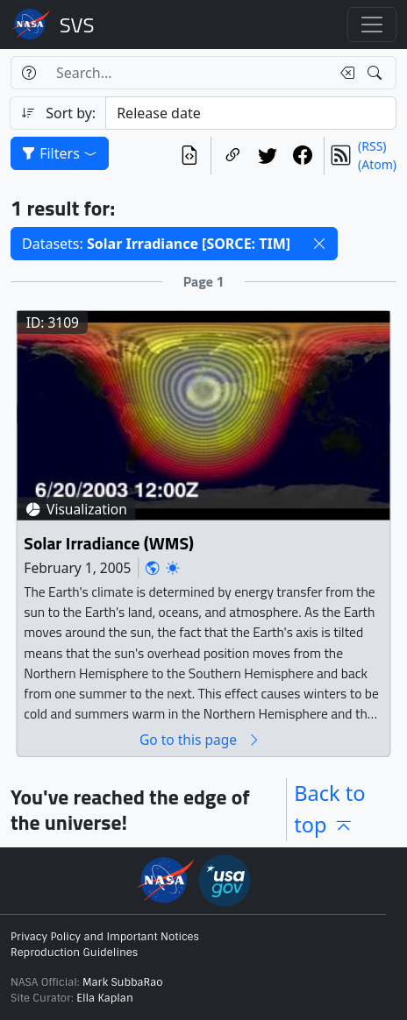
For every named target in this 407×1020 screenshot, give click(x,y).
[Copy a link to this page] (232, 155)
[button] (319, 243)
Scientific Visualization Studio (77, 24)
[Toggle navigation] (371, 24)
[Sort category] (250, 113)
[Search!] (376, 72)
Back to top (329, 808)
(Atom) (377, 164)
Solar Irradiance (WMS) (109, 544)
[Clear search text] (344, 72)
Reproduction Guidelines (74, 953)
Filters (59, 153)
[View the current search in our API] (189, 155)
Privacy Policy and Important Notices (105, 937)
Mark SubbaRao (122, 982)
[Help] (28, 72)
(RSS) (372, 146)
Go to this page (200, 739)
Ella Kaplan (104, 998)
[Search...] (188, 72)
